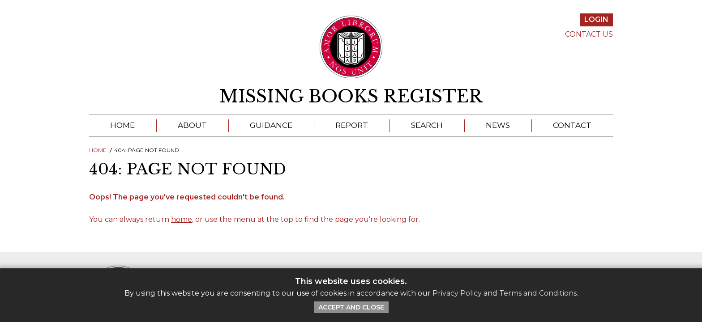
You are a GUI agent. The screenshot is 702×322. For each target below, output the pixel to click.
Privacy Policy (457, 293)
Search (427, 125)
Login (596, 19)
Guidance (271, 125)
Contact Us (589, 34)
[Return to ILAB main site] (351, 47)
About (192, 125)
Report (351, 125)
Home (122, 125)
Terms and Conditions (538, 293)
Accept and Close (351, 307)
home (181, 219)
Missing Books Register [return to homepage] (351, 96)
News (498, 125)
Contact (572, 125)
